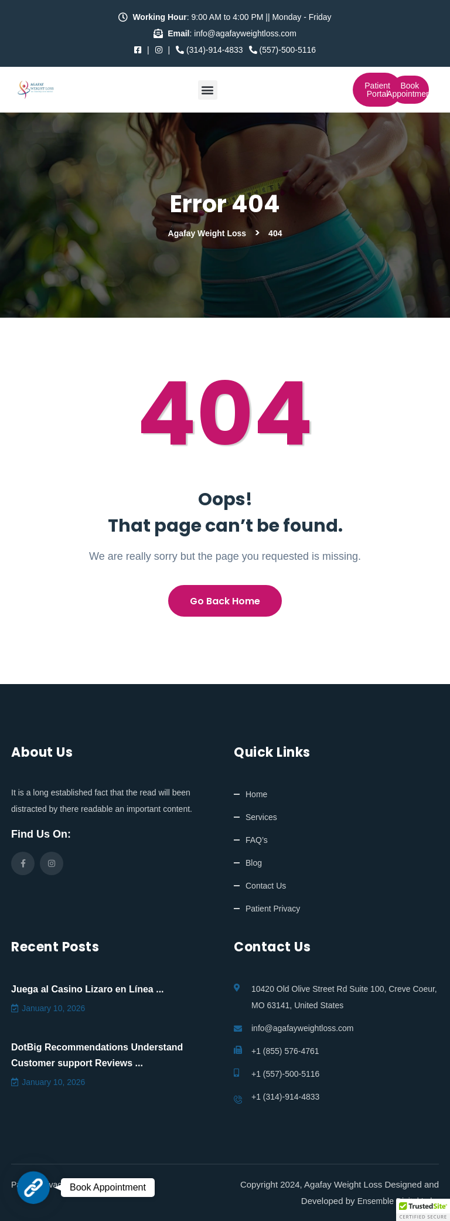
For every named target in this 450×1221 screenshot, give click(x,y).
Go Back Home (225, 601)
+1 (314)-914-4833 (285, 1096)
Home (256, 794)
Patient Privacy (273, 908)
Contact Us (266, 885)
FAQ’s (257, 840)
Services (261, 817)
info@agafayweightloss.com (302, 1028)
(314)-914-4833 (209, 50)
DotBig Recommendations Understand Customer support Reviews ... (97, 1055)
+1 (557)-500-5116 (285, 1074)
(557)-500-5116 (282, 50)
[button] (207, 90)
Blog (254, 863)
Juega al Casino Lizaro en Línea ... (87, 989)
